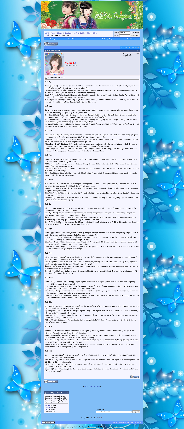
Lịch (87, 39)
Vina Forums (51, 33)
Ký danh (116, 32)
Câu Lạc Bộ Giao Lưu (64, 33)
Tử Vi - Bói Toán (92, 33)
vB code (47, 405)
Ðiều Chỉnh (125, 48)
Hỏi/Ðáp (52, 39)
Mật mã (116, 35)
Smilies (47, 407)
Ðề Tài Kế (97, 386)
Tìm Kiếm (130, 39)
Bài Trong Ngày (107, 39)
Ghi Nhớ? (135, 33)
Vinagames (122, 422)
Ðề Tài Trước (88, 386)
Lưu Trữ (130, 422)
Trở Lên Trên (138, 422)
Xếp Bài (134, 48)
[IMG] (47, 409)
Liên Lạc (115, 422)
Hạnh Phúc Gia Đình (78, 33)
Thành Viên (71, 39)
